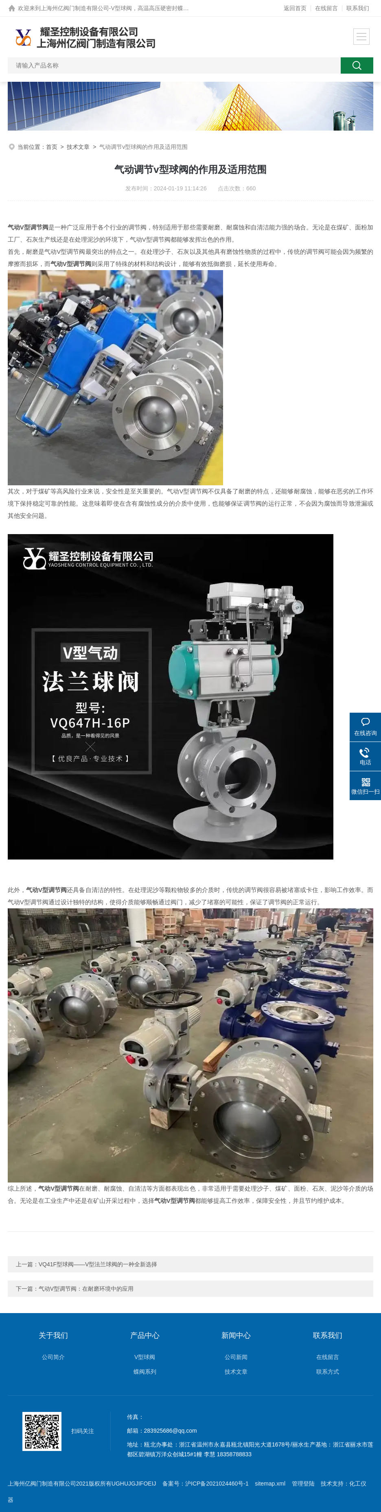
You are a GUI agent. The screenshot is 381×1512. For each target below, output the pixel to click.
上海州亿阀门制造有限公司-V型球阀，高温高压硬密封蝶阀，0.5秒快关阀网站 (138, 8)
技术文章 (78, 147)
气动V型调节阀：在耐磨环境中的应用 (86, 1288)
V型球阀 (144, 1357)
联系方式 (327, 1371)
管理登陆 (303, 1483)
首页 (51, 147)
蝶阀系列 (145, 1371)
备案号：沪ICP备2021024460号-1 (205, 1483)
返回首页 (295, 8)
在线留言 (326, 8)
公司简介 (53, 1357)
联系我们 (357, 8)
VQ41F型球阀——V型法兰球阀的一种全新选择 (98, 1264)
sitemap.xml (270, 1483)
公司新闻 (236, 1357)
